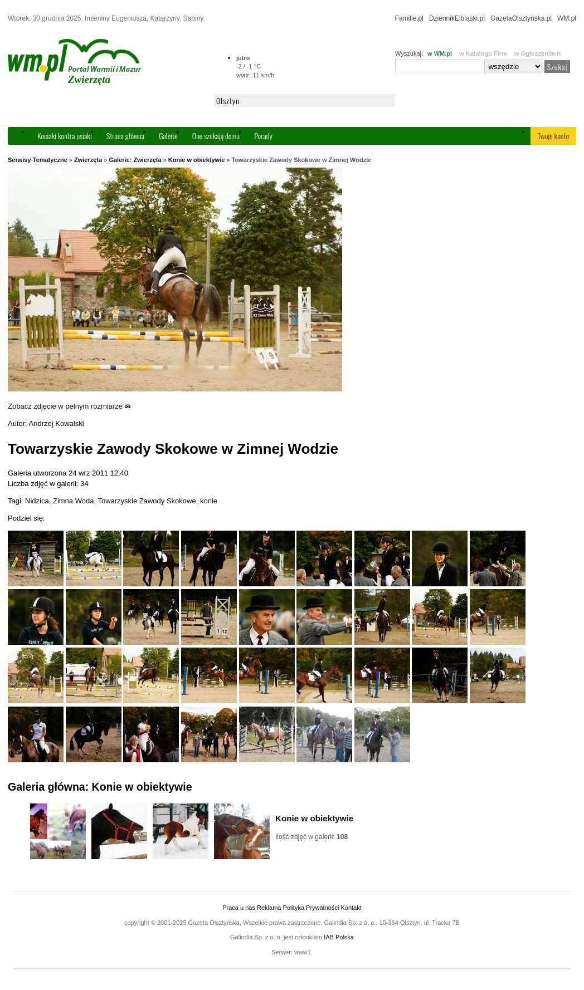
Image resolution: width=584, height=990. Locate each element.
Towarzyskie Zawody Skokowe (147, 501)
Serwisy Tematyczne (37, 159)
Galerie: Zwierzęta (135, 159)
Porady (263, 135)
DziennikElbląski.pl (457, 18)
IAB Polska (339, 937)
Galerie (168, 135)
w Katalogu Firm (483, 53)
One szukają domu (216, 135)
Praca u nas (238, 907)
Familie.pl (409, 18)
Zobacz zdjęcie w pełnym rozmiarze (69, 406)
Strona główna (125, 135)
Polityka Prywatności (311, 907)
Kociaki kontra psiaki (64, 135)
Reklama (269, 907)
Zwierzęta (88, 159)
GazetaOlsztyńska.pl (521, 18)
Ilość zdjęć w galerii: (311, 837)
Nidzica (37, 501)
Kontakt (350, 907)
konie (208, 501)
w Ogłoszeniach (537, 53)
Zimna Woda (73, 501)
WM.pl (566, 18)
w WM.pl (439, 53)
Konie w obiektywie (196, 159)
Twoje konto (553, 135)
